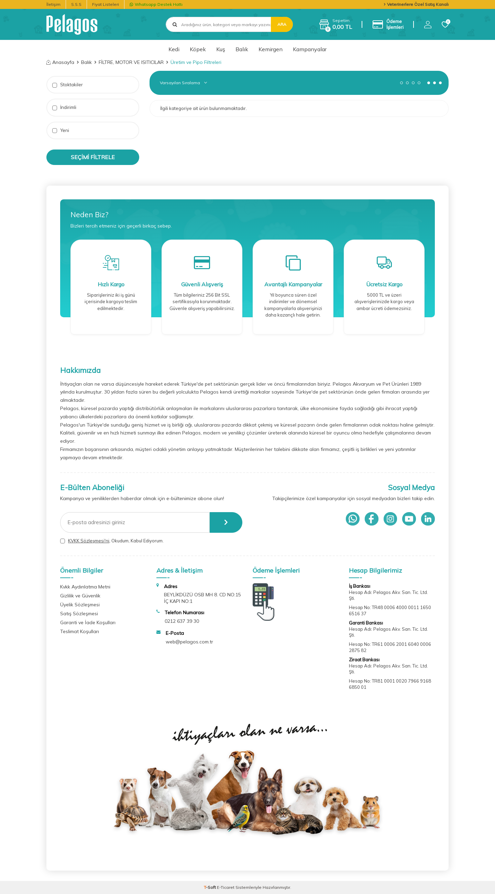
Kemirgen (270, 49)
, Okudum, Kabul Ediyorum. (112, 541)
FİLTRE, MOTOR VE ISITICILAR (131, 62)
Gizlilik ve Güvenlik (80, 596)
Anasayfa (60, 62)
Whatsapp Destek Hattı (156, 4)
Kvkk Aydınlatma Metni (85, 587)
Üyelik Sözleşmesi (80, 604)
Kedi (173, 49)
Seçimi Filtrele (93, 157)
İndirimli (64, 107)
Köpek (198, 49)
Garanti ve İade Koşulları (88, 622)
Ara (281, 24)
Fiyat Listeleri (105, 4)
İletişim (53, 4)
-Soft (210, 887)
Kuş (220, 49)
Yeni (60, 130)
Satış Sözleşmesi (79, 613)
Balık (241, 49)
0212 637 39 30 (182, 621)
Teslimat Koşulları (79, 631)
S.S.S (76, 4)
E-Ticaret (225, 887)
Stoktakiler (67, 85)
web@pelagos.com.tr (189, 642)
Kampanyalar (310, 49)
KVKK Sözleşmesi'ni (88, 540)
